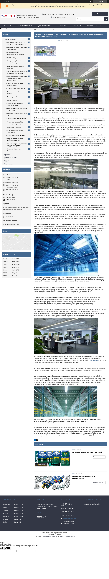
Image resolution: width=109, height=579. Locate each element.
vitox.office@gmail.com (12, 195)
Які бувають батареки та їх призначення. (83, 477)
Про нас (7, 155)
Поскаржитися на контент (50, 536)
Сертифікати (8, 164)
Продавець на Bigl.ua (54, 534)
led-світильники (94, 360)
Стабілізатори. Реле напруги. (16, 88)
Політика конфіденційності (67, 536)
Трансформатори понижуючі (16, 135)
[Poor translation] (7, 548)
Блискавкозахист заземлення (16, 119)
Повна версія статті (99, 457)
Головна (7, 26)
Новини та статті (93, 26)
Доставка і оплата (45, 26)
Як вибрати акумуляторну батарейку (88, 452)
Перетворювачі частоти (14, 97)
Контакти (77, 26)
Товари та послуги (24, 26)
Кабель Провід (11, 58)
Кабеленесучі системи (14, 127)
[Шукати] (106, 19)
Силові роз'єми (12, 100)
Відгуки (6, 161)
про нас (63, 26)
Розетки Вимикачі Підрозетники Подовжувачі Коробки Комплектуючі (17, 78)
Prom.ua (64, 533)
